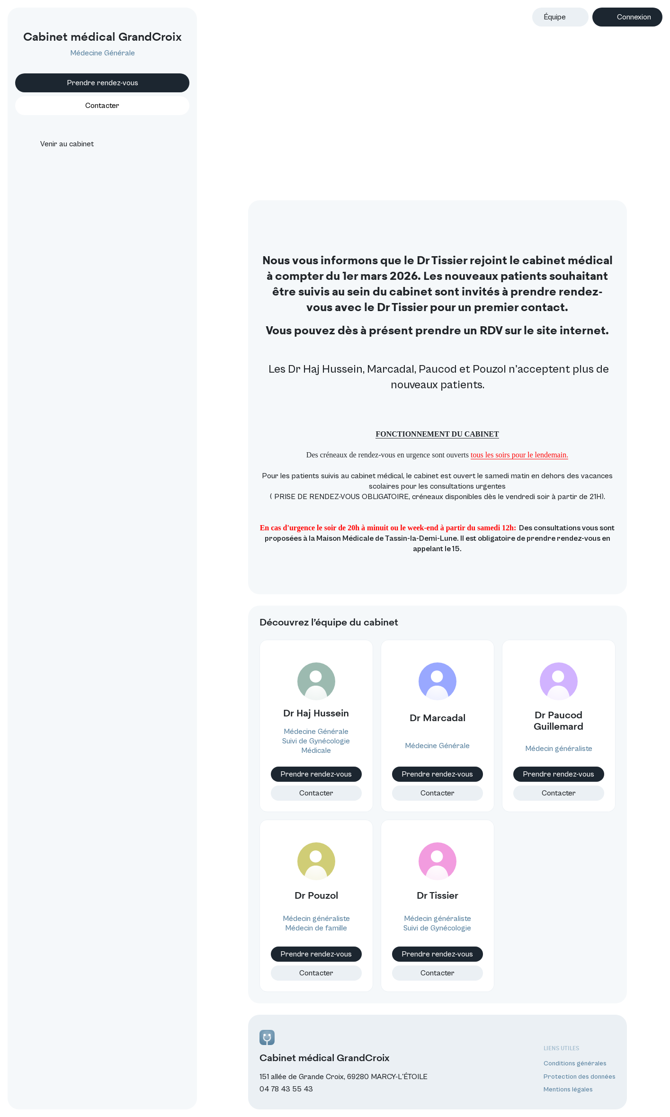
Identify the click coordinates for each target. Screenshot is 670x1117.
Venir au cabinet (58, 144)
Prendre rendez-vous (102, 83)
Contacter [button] (102, 105)
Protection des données (580, 1077)
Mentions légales (568, 1089)
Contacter (316, 793)
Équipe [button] (555, 17)
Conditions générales (575, 1063)
